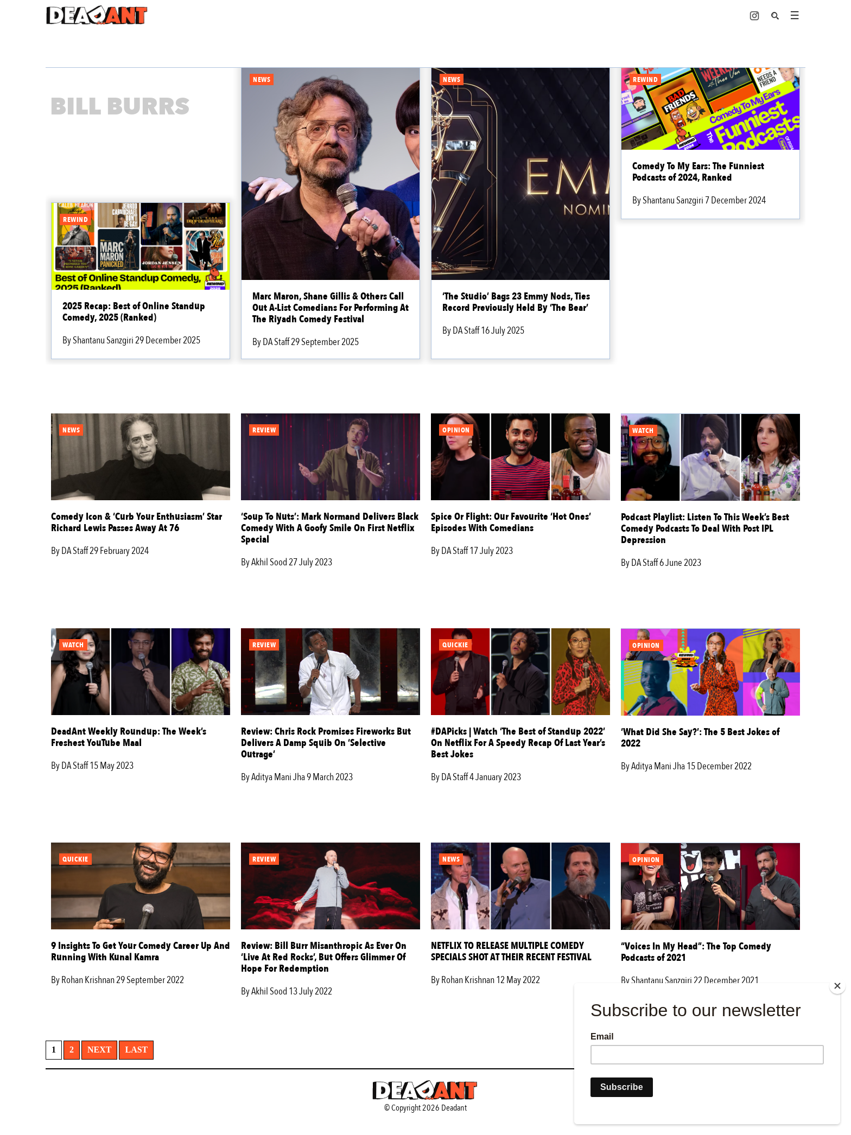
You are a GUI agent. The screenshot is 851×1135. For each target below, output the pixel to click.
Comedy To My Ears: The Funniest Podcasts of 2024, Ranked (698, 172)
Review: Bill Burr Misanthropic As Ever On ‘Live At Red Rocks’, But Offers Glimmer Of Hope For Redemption (324, 957)
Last (136, 1049)
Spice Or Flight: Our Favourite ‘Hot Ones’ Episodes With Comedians (511, 522)
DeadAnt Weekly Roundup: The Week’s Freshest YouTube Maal (128, 737)
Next (99, 1049)
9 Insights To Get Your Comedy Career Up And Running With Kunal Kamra (140, 951)
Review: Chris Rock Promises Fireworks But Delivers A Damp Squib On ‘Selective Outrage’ (326, 743)
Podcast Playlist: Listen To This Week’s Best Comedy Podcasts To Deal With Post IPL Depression (705, 529)
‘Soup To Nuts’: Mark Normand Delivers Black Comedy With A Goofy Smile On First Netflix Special (329, 528)
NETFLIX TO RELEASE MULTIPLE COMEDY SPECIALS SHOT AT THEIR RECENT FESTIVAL (511, 951)
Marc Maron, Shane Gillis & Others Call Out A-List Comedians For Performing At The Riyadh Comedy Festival (330, 308)
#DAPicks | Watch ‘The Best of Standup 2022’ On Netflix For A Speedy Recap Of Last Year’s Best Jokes (518, 743)
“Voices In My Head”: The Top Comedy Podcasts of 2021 (696, 952)
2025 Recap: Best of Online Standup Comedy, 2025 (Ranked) (133, 311)
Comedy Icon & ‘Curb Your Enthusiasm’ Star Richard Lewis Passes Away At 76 (136, 522)
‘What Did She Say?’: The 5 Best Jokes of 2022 (700, 737)
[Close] (837, 986)
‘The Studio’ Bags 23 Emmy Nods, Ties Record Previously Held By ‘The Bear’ (516, 302)
